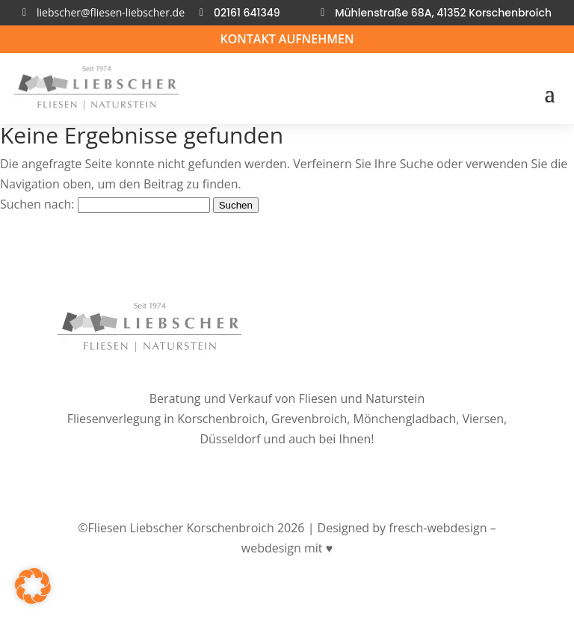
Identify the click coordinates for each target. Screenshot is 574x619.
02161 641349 (247, 12)
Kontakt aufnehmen (287, 39)
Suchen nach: (37, 204)
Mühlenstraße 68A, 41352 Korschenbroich (443, 12)
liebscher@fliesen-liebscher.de (111, 12)
